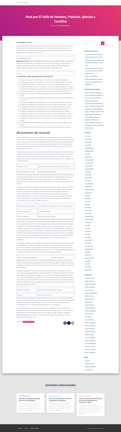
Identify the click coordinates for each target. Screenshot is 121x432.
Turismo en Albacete (90, 322)
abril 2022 (87, 234)
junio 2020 (87, 261)
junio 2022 (87, 228)
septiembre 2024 (89, 169)
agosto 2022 (88, 222)
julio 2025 (87, 154)
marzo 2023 (88, 207)
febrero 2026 (88, 142)
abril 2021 (87, 252)
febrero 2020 (88, 270)
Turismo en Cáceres (90, 346)
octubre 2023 (88, 186)
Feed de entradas (89, 363)
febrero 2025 (88, 157)
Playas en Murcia (89, 296)
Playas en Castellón (90, 287)
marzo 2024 (88, 175)
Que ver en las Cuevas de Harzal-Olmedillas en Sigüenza (60, 399)
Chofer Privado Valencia (91, 76)
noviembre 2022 (89, 219)
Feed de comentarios (90, 366)
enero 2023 (88, 213)
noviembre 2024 (89, 163)
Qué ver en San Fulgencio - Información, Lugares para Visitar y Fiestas (94, 103)
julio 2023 (87, 195)
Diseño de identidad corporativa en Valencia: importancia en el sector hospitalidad (94, 82)
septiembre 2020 (89, 258)
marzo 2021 (88, 255)
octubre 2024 (88, 166)
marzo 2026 (88, 139)
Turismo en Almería (90, 328)
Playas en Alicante (89, 278)
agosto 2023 (88, 192)
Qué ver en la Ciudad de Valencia (93, 98)
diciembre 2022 (89, 216)
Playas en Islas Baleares (91, 293)
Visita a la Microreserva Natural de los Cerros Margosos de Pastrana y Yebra (90, 400)
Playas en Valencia (90, 299)
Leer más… (30, 410)
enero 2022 (88, 243)
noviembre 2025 (89, 148)
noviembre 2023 (89, 183)
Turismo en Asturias (90, 331)
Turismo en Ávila (89, 334)
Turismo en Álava (89, 319)
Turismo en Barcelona (90, 343)
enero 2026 (88, 145)
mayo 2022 (88, 231)
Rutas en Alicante (89, 305)
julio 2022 (87, 225)
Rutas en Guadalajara (28, 321)
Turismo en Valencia (90, 352)
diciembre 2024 (89, 160)
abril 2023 (87, 204)
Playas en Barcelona (90, 284)
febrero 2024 (88, 177)
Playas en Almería (89, 281)
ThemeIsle (101, 428)
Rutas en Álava (88, 302)
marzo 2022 (88, 237)
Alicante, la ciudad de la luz (97, 106)
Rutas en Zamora (89, 313)
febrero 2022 (88, 240)
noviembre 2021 (89, 249)
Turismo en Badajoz (90, 337)
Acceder (87, 360)
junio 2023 (87, 198)
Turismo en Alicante (90, 325)
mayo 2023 (88, 201)
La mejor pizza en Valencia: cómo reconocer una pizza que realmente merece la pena (94, 71)
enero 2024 (88, 180)
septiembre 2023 (89, 189)
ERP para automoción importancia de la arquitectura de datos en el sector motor (94, 62)
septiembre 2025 (89, 151)
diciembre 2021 (89, 246)
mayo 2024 (88, 172)
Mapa (26, 428)
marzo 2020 (88, 267)
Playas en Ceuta (89, 290)
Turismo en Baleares (90, 340)
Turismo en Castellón (90, 349)
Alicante (20, 428)
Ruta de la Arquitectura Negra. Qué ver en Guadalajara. (29, 399)
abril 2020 (87, 264)
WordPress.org (89, 369)
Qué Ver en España (34, 428)
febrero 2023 (88, 210)
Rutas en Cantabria (89, 308)
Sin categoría (88, 316)
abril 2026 (87, 136)
